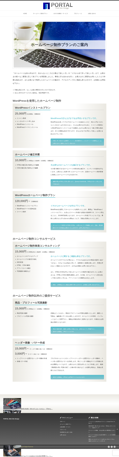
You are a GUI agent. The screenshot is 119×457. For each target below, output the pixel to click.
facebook (114, 447)
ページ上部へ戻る (117, 429)
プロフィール (78, 13)
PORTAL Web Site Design (11, 419)
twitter (112, 447)
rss (109, 447)
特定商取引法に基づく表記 (66, 432)
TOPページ (62, 421)
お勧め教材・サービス (65, 426)
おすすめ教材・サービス (61, 13)
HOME (25, 13)
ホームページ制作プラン (40, 13)
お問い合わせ (92, 13)
